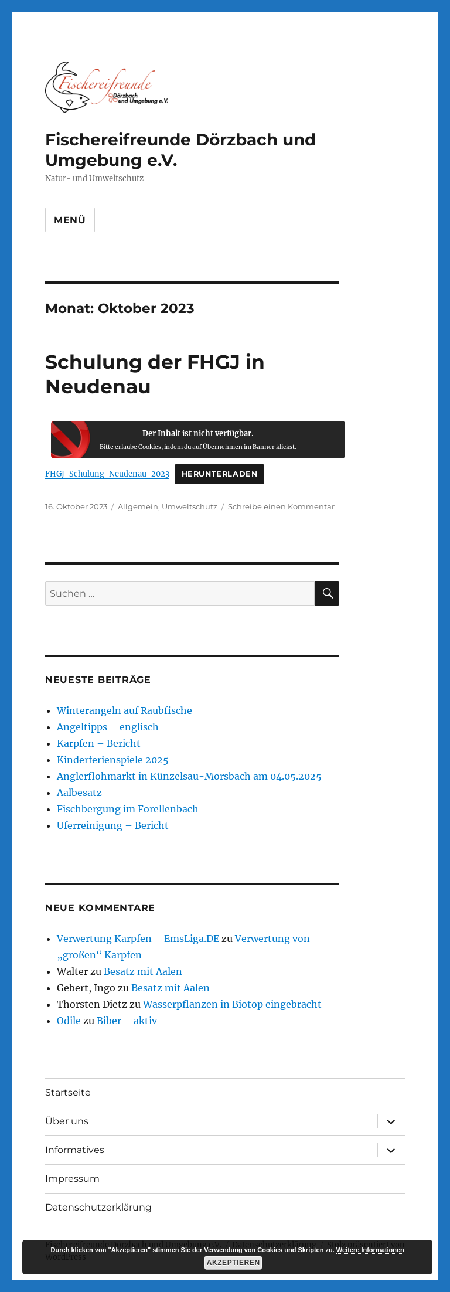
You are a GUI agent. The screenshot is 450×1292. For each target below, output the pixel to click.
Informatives (74, 1149)
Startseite (68, 1092)
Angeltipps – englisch (108, 727)
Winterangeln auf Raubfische (124, 710)
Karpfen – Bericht (99, 743)
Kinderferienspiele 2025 (113, 760)
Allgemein (138, 506)
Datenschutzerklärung (98, 1207)
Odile (69, 1020)
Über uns (66, 1121)
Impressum (72, 1178)
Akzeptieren (233, 1263)
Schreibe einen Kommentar (281, 506)
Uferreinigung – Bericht (113, 825)
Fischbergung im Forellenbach (128, 809)
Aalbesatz (79, 792)
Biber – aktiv (127, 1020)
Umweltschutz (189, 506)
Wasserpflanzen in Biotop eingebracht (232, 1004)
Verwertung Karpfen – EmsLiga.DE (138, 938)
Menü (70, 220)
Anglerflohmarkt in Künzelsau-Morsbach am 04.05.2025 (189, 776)
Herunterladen (220, 474)
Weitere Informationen (370, 1249)
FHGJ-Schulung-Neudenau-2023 (107, 473)
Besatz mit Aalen (143, 971)
